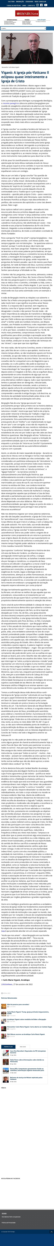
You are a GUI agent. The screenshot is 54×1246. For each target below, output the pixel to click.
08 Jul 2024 (12, 1036)
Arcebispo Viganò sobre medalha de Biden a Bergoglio (26, 1019)
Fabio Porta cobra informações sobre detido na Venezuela (27, 1060)
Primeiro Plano (8, 1046)
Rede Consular (40, 1)
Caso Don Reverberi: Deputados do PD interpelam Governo (28, 1052)
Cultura (11, 1)
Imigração (20, 1)
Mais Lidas (23, 1046)
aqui (4, 931)
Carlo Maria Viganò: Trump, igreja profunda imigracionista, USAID (28, 1012)
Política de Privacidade (8, 1223)
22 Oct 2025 (12, 1006)
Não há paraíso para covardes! (18, 1004)
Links (24, 5)
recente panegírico (11, 103)
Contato (31, 5)
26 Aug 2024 (12, 1029)
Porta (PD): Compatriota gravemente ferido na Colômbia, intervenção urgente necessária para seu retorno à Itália (27, 1070)
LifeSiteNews (6, 984)
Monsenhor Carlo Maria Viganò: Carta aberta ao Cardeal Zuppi (29, 1027)
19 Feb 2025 (12, 1015)
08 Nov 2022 (6, 993)
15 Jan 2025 (12, 1021)
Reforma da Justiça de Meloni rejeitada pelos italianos (26, 1078)
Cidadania (29, 1)
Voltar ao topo (51, 1231)
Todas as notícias (14, 5)
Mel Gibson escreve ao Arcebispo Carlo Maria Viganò (26, 1034)
